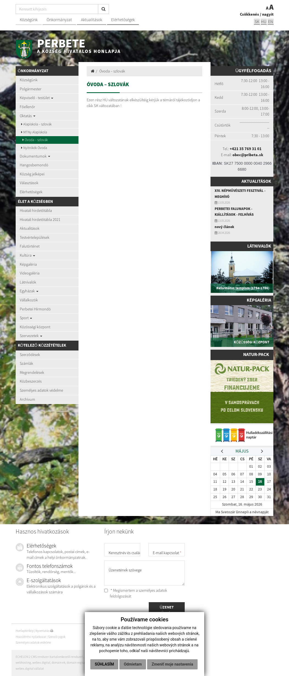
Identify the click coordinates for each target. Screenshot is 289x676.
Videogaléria (30, 273)
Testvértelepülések (34, 237)
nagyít (268, 14)
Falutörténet (30, 246)
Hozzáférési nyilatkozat (31, 637)
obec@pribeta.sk (247, 154)
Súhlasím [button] (130, 653)
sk (257, 21)
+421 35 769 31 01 (246, 148)
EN (270, 21)
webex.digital (41, 662)
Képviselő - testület (36, 97)
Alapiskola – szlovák (36, 124)
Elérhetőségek (123, 19)
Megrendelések (32, 372)
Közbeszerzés (31, 381)
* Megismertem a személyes (135, 593)
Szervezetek (31, 335)
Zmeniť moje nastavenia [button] (144, 664)
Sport (26, 317)
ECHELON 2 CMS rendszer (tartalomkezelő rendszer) (49, 657)
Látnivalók (28, 282)
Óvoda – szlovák (35, 140)
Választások (29, 182)
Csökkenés (249, 14)
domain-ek (58, 662)
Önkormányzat (59, 19)
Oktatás (27, 115)
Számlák (26, 363)
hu (263, 21)
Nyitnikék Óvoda (34, 147)
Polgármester (30, 88)
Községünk (29, 19)
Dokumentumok (35, 156)
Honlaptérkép (24, 631)
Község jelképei (32, 174)
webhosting (23, 662)
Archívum (27, 399)
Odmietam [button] (158, 653)
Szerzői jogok (56, 637)
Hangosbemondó (34, 164)
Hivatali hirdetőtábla (36, 210)
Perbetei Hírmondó (35, 309)
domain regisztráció (80, 662)
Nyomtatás (44, 631)
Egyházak (29, 290)
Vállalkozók (29, 300)
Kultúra (27, 255)
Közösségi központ (35, 326)
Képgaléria (28, 264)
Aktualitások (91, 19)
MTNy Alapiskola (34, 132)
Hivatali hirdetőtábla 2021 (40, 219)
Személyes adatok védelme (41, 390)
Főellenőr (27, 106)
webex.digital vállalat (30, 669)
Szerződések (30, 354)
